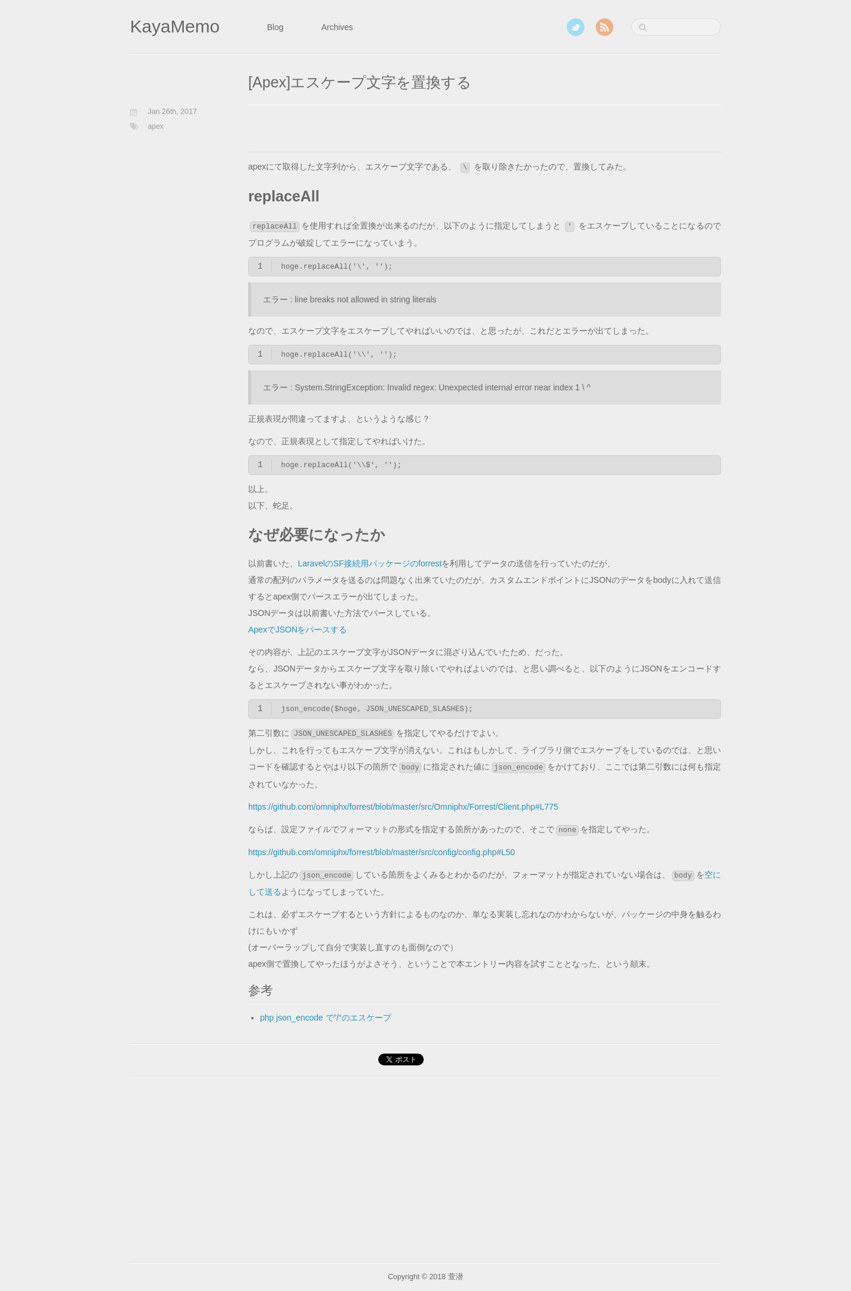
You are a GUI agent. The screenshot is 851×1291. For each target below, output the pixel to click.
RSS (604, 27)
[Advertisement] (386, 131)
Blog (275, 27)
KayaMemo (175, 26)
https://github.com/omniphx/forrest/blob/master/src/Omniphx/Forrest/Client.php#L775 (403, 806)
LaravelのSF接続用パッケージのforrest (369, 563)
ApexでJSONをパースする (297, 629)
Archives (337, 27)
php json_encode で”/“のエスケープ (325, 1017)
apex (156, 126)
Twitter (575, 27)
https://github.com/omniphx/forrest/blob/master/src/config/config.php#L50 (381, 852)
